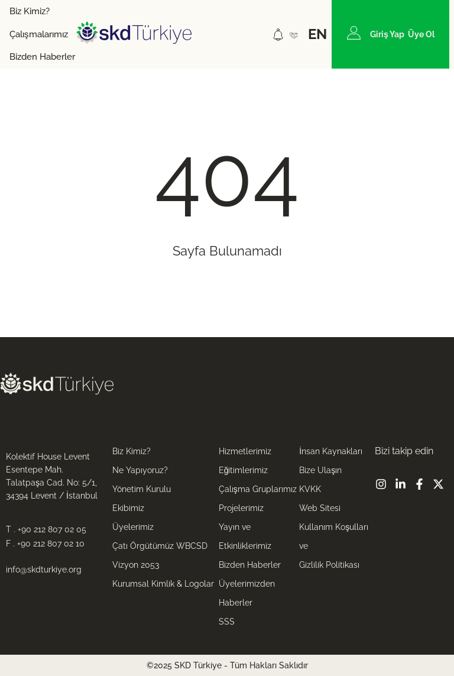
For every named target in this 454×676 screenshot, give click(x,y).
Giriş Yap (387, 34)
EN (317, 34)
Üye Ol (421, 34)
